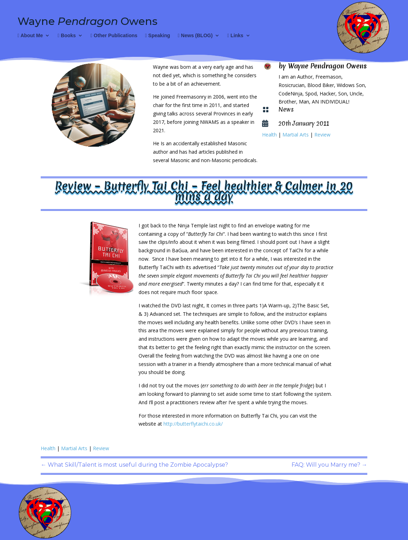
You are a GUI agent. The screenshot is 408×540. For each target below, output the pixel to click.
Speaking (157, 35)
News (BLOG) (195, 35)
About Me (30, 35)
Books (67, 35)
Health (269, 134)
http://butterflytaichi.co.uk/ (193, 423)
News (286, 109)
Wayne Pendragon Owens (327, 66)
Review (322, 134)
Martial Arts (295, 134)
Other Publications (114, 35)
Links (235, 35)
